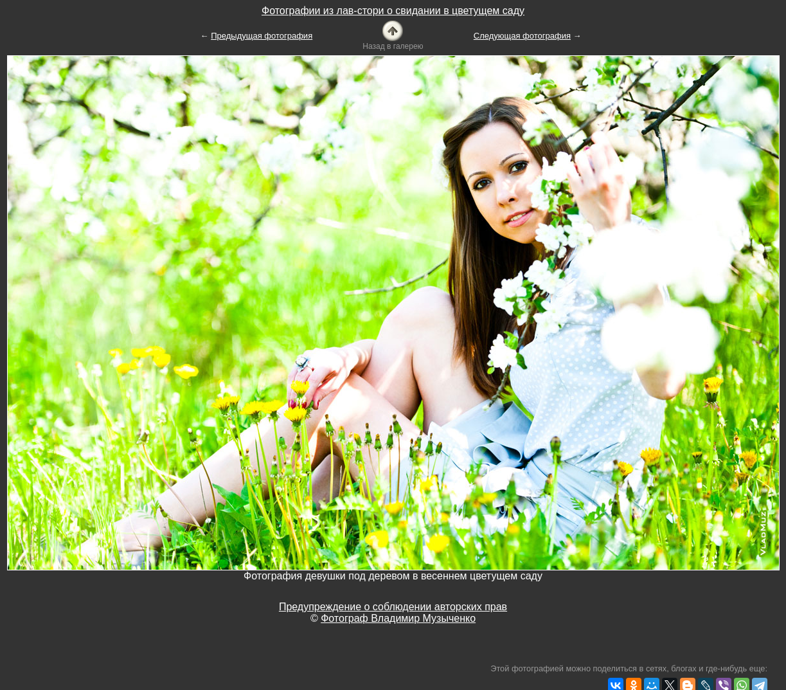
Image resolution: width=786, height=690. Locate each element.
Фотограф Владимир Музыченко (398, 618)
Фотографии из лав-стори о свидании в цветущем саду (393, 10)
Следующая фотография (522, 36)
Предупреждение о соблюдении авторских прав (393, 606)
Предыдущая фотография (261, 36)
